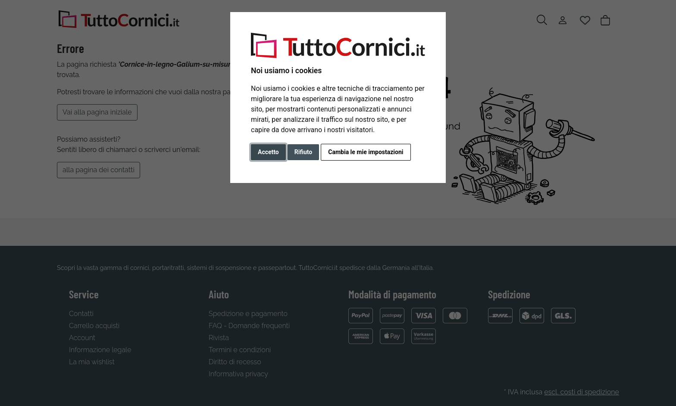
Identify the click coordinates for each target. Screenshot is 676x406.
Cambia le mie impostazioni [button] (365, 152)
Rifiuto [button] (303, 152)
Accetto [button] (268, 152)
